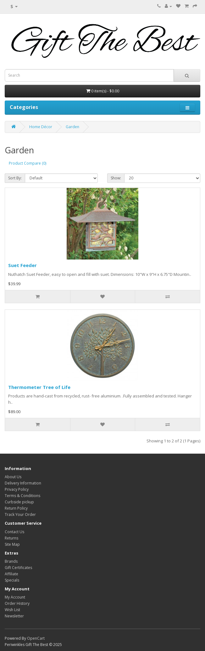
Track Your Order (20, 514)
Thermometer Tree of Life (39, 387)
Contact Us (14, 531)
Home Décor (40, 126)
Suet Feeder (22, 265)
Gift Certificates (18, 567)
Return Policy (16, 508)
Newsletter (14, 616)
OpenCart (36, 638)
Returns (11, 538)
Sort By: (15, 178)
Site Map (12, 544)
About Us (13, 476)
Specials (12, 580)
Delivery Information (23, 483)
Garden (72, 126)
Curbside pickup (19, 502)
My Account (15, 597)
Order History (17, 603)
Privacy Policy (17, 489)
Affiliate (11, 574)
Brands (11, 561)
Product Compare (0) (27, 163)
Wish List (12, 609)
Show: (116, 178)
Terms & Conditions (22, 495)
